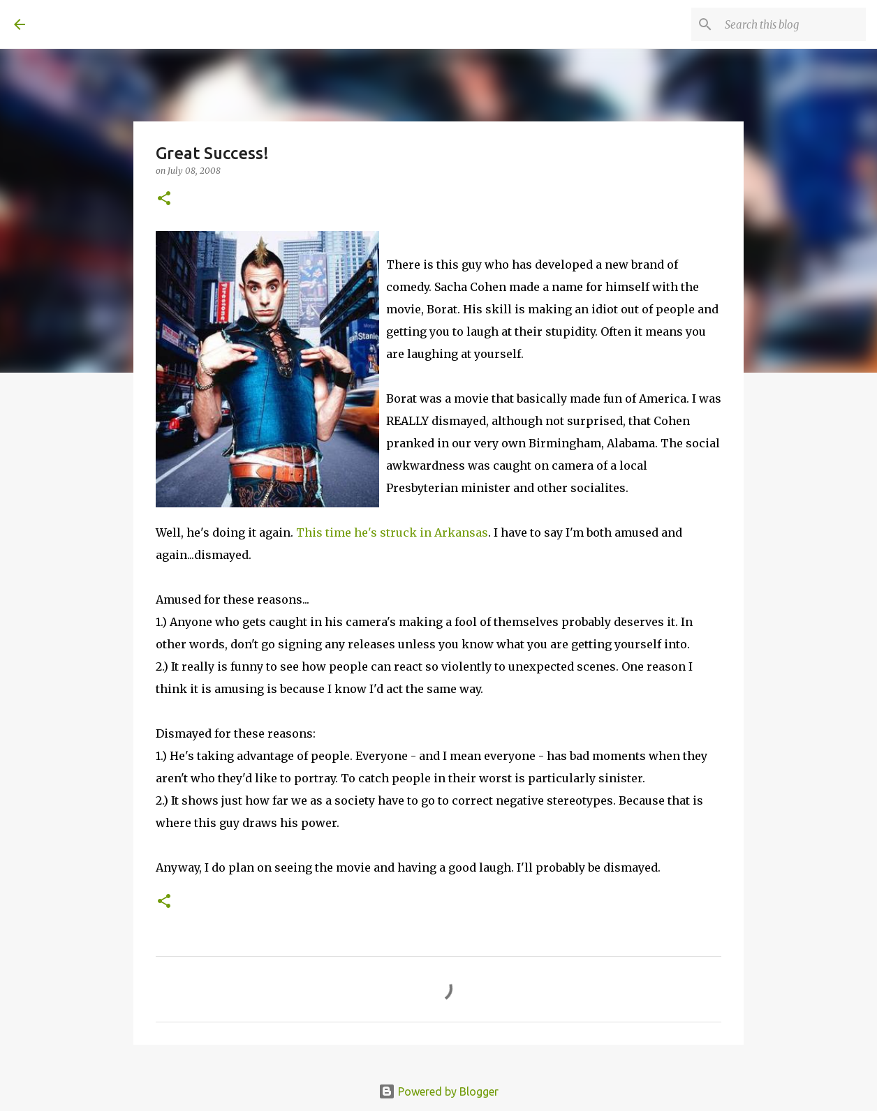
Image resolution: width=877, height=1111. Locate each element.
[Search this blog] (792, 24)
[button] (164, 199)
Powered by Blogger (438, 1091)
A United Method (127, 23)
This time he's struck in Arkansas (392, 532)
